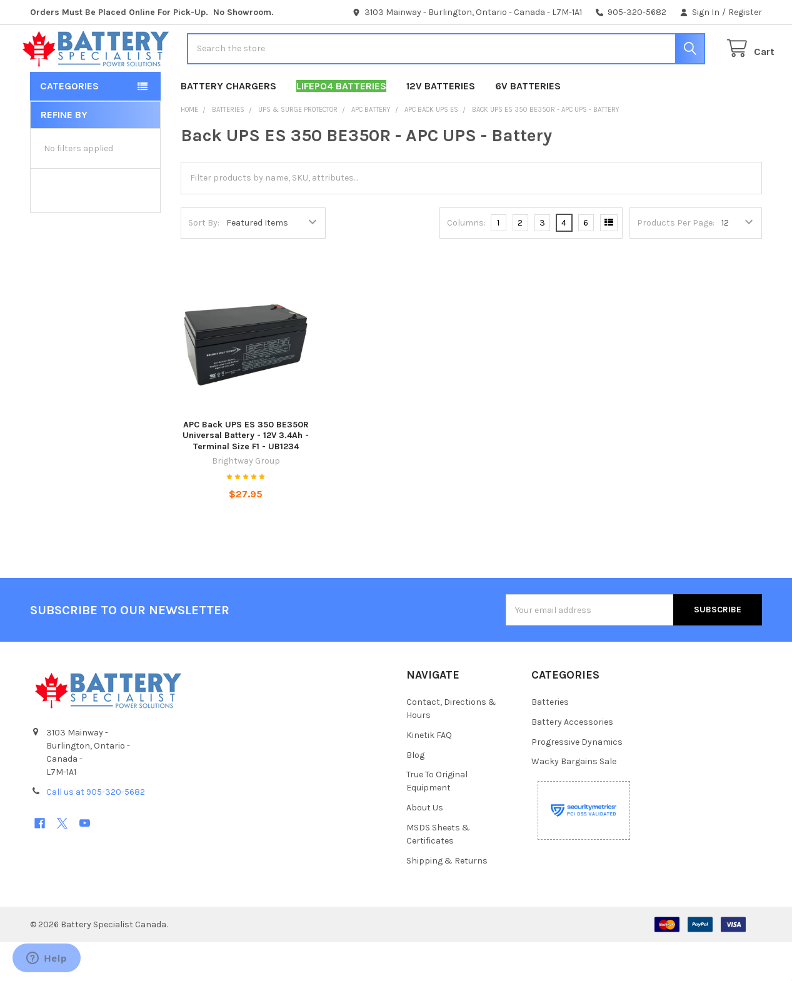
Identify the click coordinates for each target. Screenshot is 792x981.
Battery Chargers (228, 124)
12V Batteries (440, 124)
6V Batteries (528, 124)
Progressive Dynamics (577, 780)
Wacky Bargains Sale (573, 800)
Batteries (550, 740)
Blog (415, 793)
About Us (424, 846)
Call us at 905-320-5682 (95, 830)
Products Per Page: (675, 261)
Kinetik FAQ (429, 773)
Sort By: (203, 261)
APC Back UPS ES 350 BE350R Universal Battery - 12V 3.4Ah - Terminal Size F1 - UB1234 (246, 473)
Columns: (466, 261)
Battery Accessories (572, 760)
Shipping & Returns (447, 899)
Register (745, 12)
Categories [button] (69, 124)
